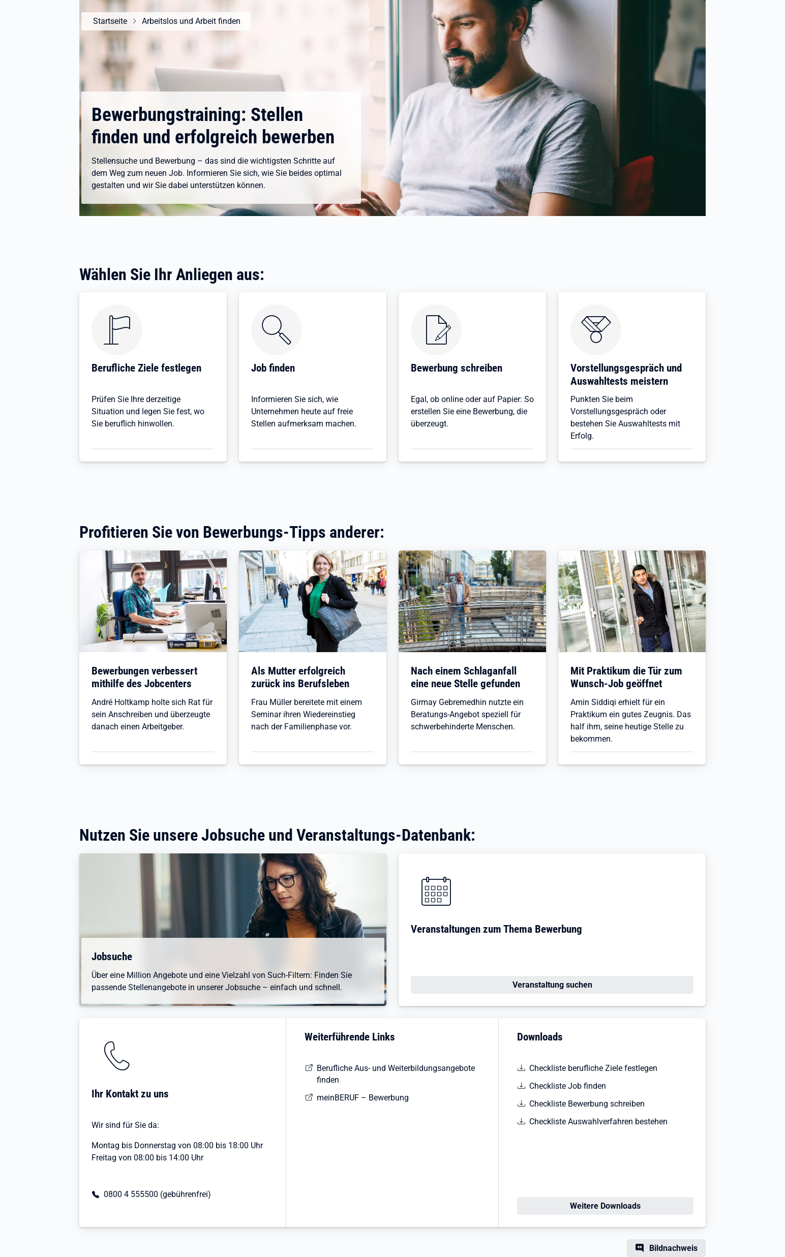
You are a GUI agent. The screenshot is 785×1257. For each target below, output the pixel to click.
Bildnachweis (673, 1248)
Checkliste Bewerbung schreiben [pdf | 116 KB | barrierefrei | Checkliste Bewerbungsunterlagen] (587, 1104)
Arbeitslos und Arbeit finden (189, 21)
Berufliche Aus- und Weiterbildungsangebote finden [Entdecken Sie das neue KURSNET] (396, 1074)
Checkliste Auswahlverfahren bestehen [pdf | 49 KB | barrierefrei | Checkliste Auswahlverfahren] (598, 1121)
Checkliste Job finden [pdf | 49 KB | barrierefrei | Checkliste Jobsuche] (567, 1086)
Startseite (109, 21)
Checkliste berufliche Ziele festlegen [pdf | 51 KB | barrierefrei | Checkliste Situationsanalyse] (593, 1068)
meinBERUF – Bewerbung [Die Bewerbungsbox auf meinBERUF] (363, 1097)
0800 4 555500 (131, 1194)
